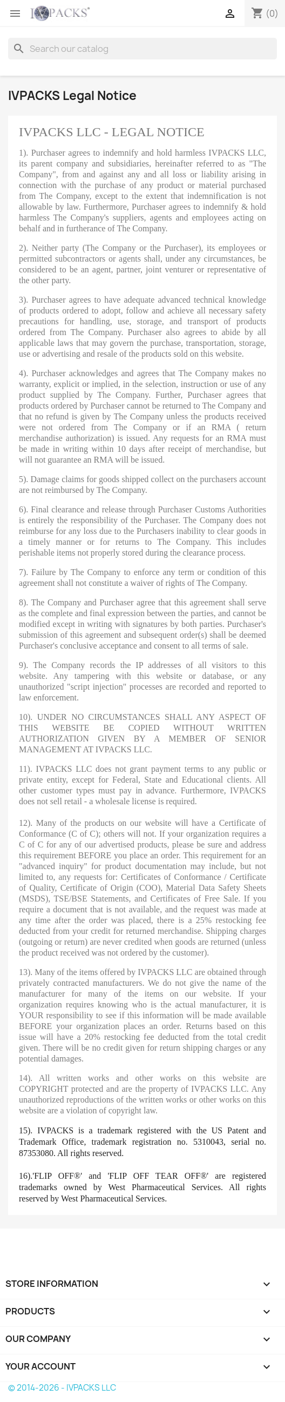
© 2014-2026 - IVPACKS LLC (62, 1387)
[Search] (142, 48)
